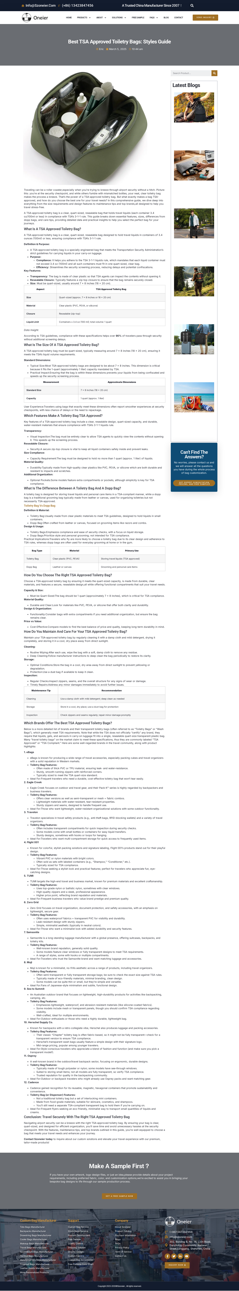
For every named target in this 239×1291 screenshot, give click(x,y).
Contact (178, 17)
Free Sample (138, 17)
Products (84, 17)
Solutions (119, 17)
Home (69, 17)
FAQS (154, 17)
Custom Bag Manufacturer (38, 1221)
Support (73, 1221)
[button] (192, 5)
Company (121, 1221)
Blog (166, 17)
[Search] (214, 73)
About (101, 17)
